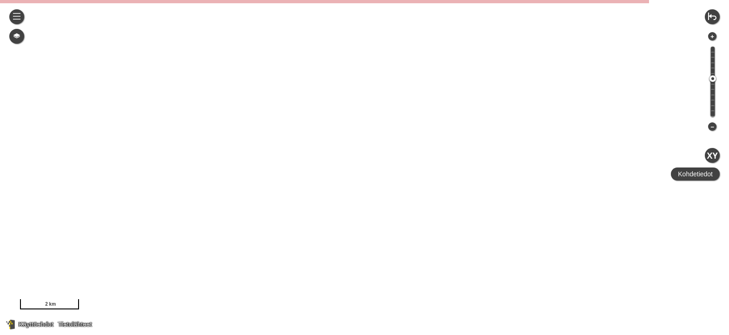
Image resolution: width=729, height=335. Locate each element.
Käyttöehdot (36, 324)
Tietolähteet (75, 324)
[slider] (712, 78)
